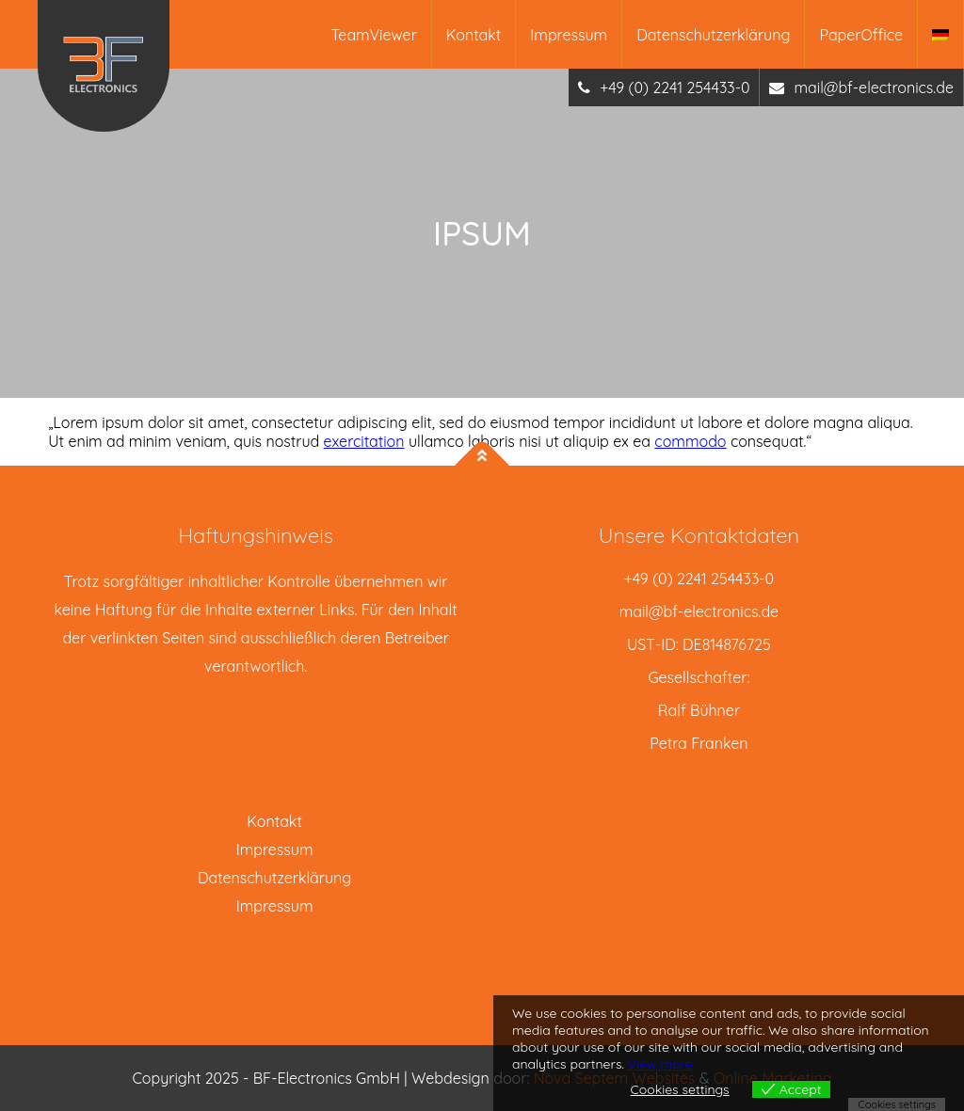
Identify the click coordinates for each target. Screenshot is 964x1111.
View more (660, 1063)
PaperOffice (861, 34)
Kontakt (473, 34)
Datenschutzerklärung (713, 34)
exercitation (364, 441)
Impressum (568, 34)
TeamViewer (374, 34)
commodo (690, 441)
